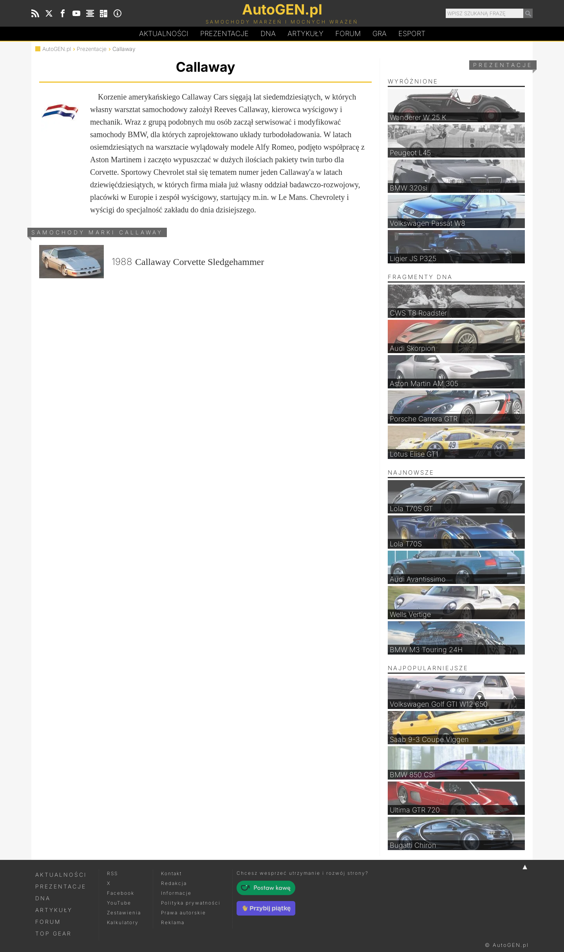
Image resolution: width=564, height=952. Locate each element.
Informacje (176, 893)
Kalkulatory (123, 922)
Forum (348, 33)
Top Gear (53, 933)
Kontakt (171, 873)
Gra (379, 33)
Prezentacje (224, 33)
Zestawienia (124, 913)
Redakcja (174, 883)
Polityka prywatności (191, 903)
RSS (112, 873)
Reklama (172, 922)
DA (268, 34)
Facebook (120, 893)
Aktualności (163, 33)
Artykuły (305, 33)
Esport (411, 33)
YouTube (119, 903)
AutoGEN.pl (56, 48)
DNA (43, 898)
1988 (151, 261)
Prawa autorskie (183, 913)
